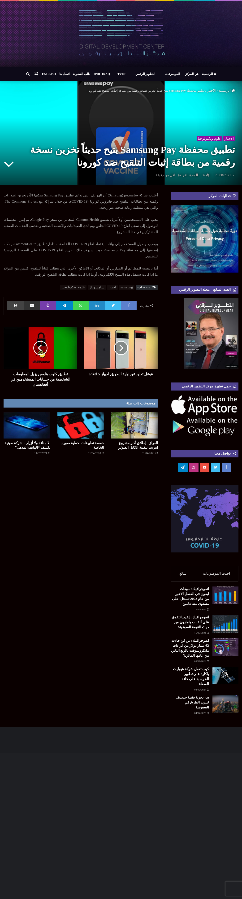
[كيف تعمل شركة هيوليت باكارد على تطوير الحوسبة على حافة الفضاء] (225, 677)
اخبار (112, 287)
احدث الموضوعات (216, 573)
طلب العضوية (81, 74)
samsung (127, 287)
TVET (121, 74)
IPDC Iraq (102, 74)
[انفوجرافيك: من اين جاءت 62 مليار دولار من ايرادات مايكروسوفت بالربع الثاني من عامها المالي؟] (225, 649)
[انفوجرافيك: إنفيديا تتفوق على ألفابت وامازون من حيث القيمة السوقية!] (225, 626)
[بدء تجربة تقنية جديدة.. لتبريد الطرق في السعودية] (225, 706)
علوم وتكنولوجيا (208, 137)
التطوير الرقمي (145, 74)
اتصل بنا (64, 74)
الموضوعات (172, 74)
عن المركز (192, 74)
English (49, 74)
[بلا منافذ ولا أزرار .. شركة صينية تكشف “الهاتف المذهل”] (27, 425)
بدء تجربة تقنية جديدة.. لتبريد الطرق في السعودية (192, 704)
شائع (182, 573)
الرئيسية (209, 74)
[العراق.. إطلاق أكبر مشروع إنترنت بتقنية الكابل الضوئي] (134, 425)
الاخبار (211, 90)
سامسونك (96, 287)
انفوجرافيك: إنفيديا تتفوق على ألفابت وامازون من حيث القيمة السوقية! (190, 624)
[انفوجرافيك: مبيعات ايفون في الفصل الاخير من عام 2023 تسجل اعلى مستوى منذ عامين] (225, 597)
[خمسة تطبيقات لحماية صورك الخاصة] (80, 425)
